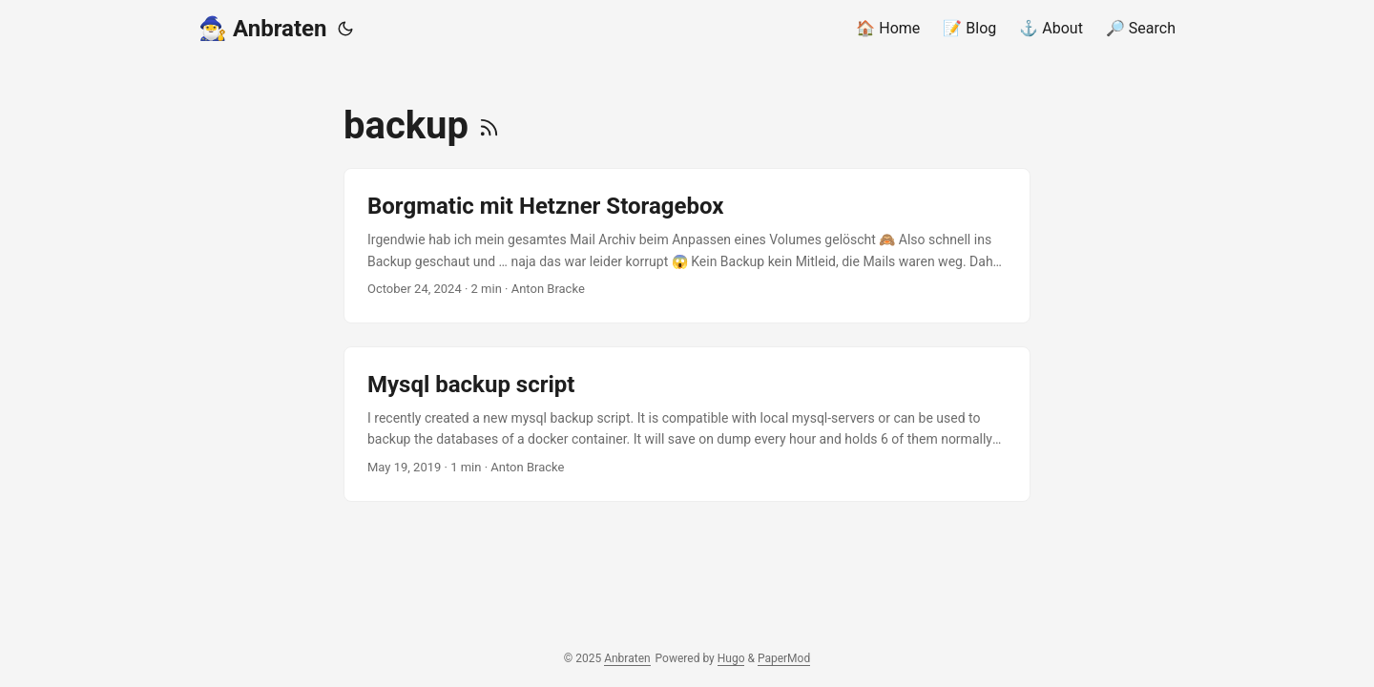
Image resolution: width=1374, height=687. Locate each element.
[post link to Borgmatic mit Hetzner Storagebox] (687, 246)
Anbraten (627, 658)
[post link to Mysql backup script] (687, 424)
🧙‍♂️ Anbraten (262, 28)
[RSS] (489, 125)
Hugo (731, 658)
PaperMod (784, 658)
